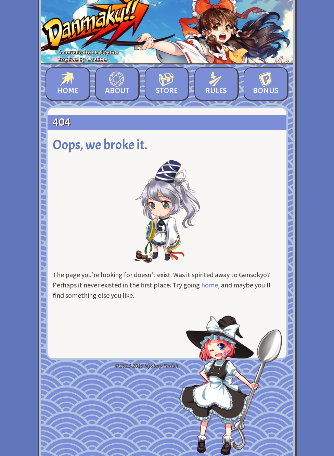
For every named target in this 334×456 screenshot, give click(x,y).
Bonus (266, 84)
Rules (216, 84)
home (209, 285)
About (117, 84)
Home (67, 84)
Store (167, 84)
